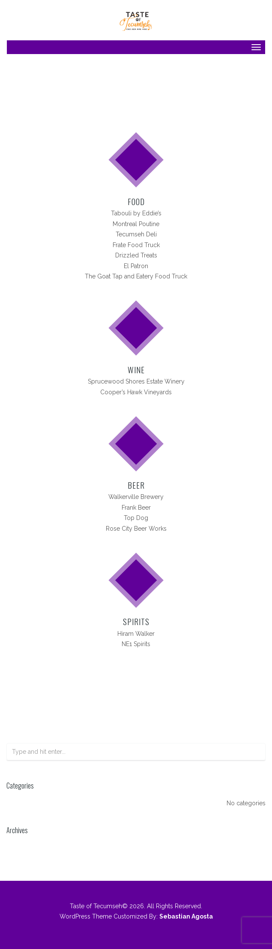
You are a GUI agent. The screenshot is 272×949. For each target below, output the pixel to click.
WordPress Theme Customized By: (136, 916)
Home (106, 98)
